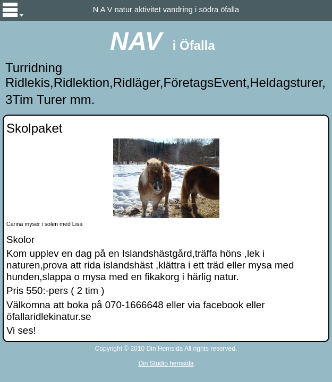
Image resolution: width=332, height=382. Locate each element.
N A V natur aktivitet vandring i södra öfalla (166, 9)
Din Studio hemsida (165, 363)
